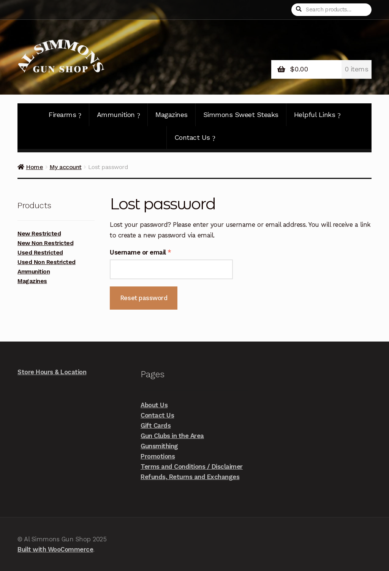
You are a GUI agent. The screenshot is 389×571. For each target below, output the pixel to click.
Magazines (171, 115)
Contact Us (194, 137)
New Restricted (39, 233)
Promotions (158, 456)
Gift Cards (156, 425)
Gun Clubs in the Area (172, 436)
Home (34, 167)
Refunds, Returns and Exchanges (190, 477)
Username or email (154, 251)
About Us (154, 405)
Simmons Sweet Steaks (240, 115)
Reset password (143, 298)
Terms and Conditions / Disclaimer (192, 466)
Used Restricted (40, 252)
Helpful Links (317, 114)
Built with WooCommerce (55, 549)
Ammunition (118, 114)
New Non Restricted (45, 243)
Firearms (65, 114)
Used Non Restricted (46, 262)
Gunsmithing (159, 446)
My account (65, 167)
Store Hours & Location (51, 372)
